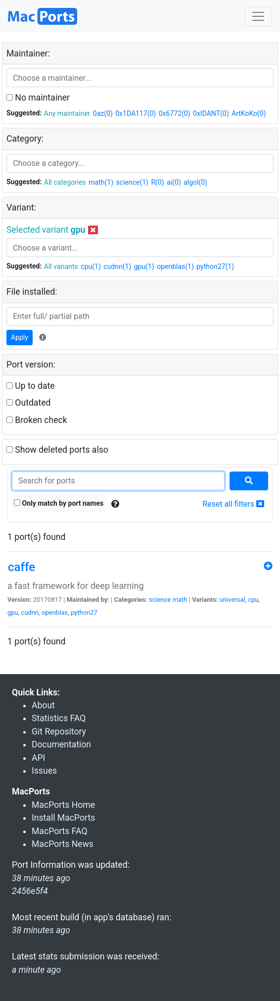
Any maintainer (67, 113)
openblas (55, 612)
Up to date (30, 386)
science (160, 599)
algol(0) (195, 182)
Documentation (61, 744)
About (43, 705)
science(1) (132, 182)
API (38, 758)
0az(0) (103, 113)
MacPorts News (62, 844)
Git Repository (59, 732)
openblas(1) (175, 266)
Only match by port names (58, 503)
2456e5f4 (30, 891)
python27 (84, 612)
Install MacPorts (63, 818)
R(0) (157, 182)
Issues (44, 771)
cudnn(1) (117, 266)
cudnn (30, 612)
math (180, 599)
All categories (65, 182)
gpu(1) (144, 266)
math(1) (101, 182)
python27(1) (215, 266)
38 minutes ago (41, 930)
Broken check (36, 420)
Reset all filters (233, 504)
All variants (61, 266)
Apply (19, 337)
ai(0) (174, 182)
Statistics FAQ (59, 718)
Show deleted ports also (57, 450)
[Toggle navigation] (258, 16)
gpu (12, 612)
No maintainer (38, 98)
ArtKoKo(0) (249, 113)
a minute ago (36, 970)
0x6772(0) (174, 113)
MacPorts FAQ (60, 831)
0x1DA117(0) (135, 113)
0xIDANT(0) (211, 113)
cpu (253, 599)
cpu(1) (90, 266)
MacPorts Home (63, 805)
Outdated (28, 403)
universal (232, 599)
